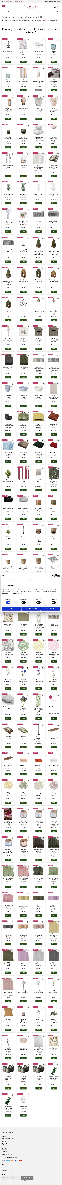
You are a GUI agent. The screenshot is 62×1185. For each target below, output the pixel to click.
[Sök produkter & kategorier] (30, 11)
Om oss (3, 1167)
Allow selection (31, 608)
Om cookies (4, 1170)
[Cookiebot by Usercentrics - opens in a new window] (53, 575)
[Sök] (57, 11)
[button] (3, 6)
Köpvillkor (4, 1153)
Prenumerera (27, 1178)
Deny (11, 608)
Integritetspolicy (6, 1169)
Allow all (50, 608)
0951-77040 (4, 1137)
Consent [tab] (10, 580)
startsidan (43, 20)
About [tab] (51, 580)
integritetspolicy (29, 1181)
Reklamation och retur (7, 1155)
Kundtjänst (4, 1152)
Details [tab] (31, 580)
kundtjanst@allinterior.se (7, 1138)
